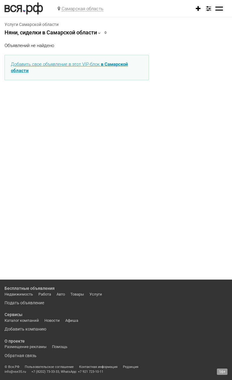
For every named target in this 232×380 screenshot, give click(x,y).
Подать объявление (24, 302)
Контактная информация (98, 367)
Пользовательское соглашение (49, 367)
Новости (52, 320)
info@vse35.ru (15, 372)
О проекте (15, 341)
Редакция (130, 367)
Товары (77, 294)
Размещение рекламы (26, 346)
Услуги (95, 294)
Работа (44, 294)
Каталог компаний (22, 320)
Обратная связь (21, 355)
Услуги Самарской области (32, 24)
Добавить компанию (25, 329)
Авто (60, 294)
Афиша (71, 320)
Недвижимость (19, 294)
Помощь (59, 346)
